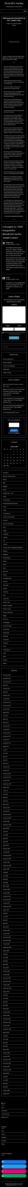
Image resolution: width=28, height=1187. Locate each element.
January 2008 (6, 893)
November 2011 (7, 736)
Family (4, 510)
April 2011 (5, 760)
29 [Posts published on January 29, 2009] (14, 463)
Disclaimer (3, 1137)
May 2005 (5, 1002)
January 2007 (6, 933)
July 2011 (5, 750)
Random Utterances (8, 612)
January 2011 (6, 770)
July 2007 (5, 913)
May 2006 (5, 961)
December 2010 (7, 773)
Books (4, 489)
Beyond (5, 479)
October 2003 (6, 1066)
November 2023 (7, 675)
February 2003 (6, 1090)
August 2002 (6, 1093)
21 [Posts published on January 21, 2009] (10, 460)
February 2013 (6, 695)
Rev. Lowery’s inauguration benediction (14, 216)
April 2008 (5, 882)
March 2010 (6, 804)
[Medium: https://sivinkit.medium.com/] (14, 1176)
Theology (5, 643)
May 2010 (5, 797)
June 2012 (5, 716)
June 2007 (5, 916)
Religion (5, 615)
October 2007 (6, 903)
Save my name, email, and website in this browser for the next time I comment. (14, 333)
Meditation (5, 554)
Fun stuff (5, 520)
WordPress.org (4, 1117)
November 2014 (7, 682)
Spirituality (5, 636)
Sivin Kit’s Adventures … (8, 359)
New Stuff (5, 571)
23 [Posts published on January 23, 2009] (17, 460)
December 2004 (7, 1019)
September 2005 (7, 988)
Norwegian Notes (7, 578)
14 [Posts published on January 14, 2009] (10, 457)
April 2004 (5, 1046)
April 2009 (5, 842)
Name (8, 325)
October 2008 (6, 862)
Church (4, 496)
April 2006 (5, 964)
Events (4, 506)
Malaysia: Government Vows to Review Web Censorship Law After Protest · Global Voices (13, 391)
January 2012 (6, 729)
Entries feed (4, 1110)
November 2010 (7, 777)
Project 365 (6, 598)
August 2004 (6, 1032)
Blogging (5, 486)
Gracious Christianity (8, 524)
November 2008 (7, 859)
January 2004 (6, 1056)
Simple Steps (6, 632)
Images (5, 530)
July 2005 (5, 995)
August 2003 (6, 1073)
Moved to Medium (7, 362)
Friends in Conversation (9, 517)
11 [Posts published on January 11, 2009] (23, 454)
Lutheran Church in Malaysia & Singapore (13, 547)
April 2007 (5, 923)
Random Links (6, 602)
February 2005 (6, 1012)
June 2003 (5, 1080)
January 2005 (6, 1015)
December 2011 (7, 733)
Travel (4, 646)
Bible (4, 483)
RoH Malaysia (6, 622)
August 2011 (6, 746)
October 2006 (6, 944)
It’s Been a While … (7, 372)
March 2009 (6, 845)
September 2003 (7, 1070)
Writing (4, 663)
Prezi (4, 595)
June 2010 (5, 794)
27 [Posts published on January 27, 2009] (7, 463)
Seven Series (6, 629)
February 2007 (6, 930)
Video (4, 653)
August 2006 (6, 950)
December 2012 (7, 702)
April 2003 (5, 1087)
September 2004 (7, 1029)
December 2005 (7, 978)
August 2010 (6, 787)
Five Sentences (6, 513)
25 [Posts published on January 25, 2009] (23, 460)
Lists (4, 541)
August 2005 (6, 991)
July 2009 (5, 831)
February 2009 (6, 848)
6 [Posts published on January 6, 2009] (7, 454)
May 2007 (5, 920)
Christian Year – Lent (8, 493)
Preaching (5, 592)
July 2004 (5, 1036)
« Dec (4, 465)
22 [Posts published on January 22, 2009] (14, 460)
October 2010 (6, 780)
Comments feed (5, 1114)
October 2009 (6, 821)
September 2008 (7, 865)
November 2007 (7, 899)
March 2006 (6, 967)
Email (20, 325)
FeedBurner (17, 433)
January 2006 (6, 974)
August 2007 (6, 910)
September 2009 (7, 824)
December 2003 (7, 1059)
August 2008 (6, 869)
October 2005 (6, 985)
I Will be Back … (6, 369)
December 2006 (7, 937)
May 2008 (5, 879)
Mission (5, 561)
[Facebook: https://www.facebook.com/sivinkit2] (14, 1161)
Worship (5, 660)
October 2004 (6, 1025)
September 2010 (7, 784)
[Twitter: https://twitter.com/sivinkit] (14, 1166)
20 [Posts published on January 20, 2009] (7, 460)
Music (4, 568)
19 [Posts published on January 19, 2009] (4, 460)
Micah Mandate (6, 558)
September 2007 (7, 906)
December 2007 (7, 896)
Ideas (4, 527)
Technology (6, 639)
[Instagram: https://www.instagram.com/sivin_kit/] (14, 1171)
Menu (25, 11)
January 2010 (6, 811)
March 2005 (6, 1008)
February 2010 (6, 807)
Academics (6, 472)
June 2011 (5, 753)
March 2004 (6, 1049)
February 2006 (6, 971)
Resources (5, 619)
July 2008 (5, 872)
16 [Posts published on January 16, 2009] (17, 457)
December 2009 (7, 814)
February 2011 (6, 767)
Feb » (8, 465)
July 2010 (5, 790)
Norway (5, 575)
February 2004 (6, 1053)
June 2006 (5, 957)
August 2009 (6, 828)
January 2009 (6, 852)
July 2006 (5, 954)
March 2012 (6, 722)
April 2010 (5, 801)
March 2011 (6, 763)
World (4, 656)
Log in (2, 1107)
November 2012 (7, 705)
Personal (5, 581)
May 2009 (5, 838)
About (2, 1131)
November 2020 (7, 678)
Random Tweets (7, 609)
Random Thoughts (7, 605)
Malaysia (5, 551)
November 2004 (7, 1022)
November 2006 (7, 940)
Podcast (5, 588)
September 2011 (7, 743)
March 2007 (6, 927)
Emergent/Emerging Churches (10, 503)
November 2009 (7, 818)
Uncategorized (6, 649)
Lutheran (5, 544)
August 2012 (6, 712)
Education (3, 1140)
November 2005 (7, 981)
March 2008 (6, 886)
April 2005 (5, 1005)
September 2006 (7, 947)
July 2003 (5, 1076)
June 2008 (5, 876)
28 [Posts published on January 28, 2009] (10, 463)
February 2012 (6, 726)
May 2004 (5, 1042)
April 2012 (5, 719)
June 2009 (5, 835)
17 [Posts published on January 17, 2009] (20, 457)
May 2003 (5, 1083)
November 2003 (7, 1063)
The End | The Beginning (9, 366)
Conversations (6, 500)
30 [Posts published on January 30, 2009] (17, 463)
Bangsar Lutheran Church (9, 476)
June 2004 (5, 1039)
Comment (14, 304)
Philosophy (5, 585)
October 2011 (6, 739)
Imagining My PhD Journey (12, 412)
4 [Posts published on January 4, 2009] (23, 451)
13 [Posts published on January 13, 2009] (7, 457)
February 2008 (6, 889)
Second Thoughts (7, 626)
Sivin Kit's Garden (14, 3)
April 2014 (5, 685)
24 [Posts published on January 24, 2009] (20, 460)
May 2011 (5, 756)
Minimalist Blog (9, 1184)
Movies (4, 564)
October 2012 (6, 709)
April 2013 (5, 692)
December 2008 (7, 855)
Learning (5, 537)
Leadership (5, 534)
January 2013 (6, 698)
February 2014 (6, 688)
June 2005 (5, 998)
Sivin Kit (14, 25)
